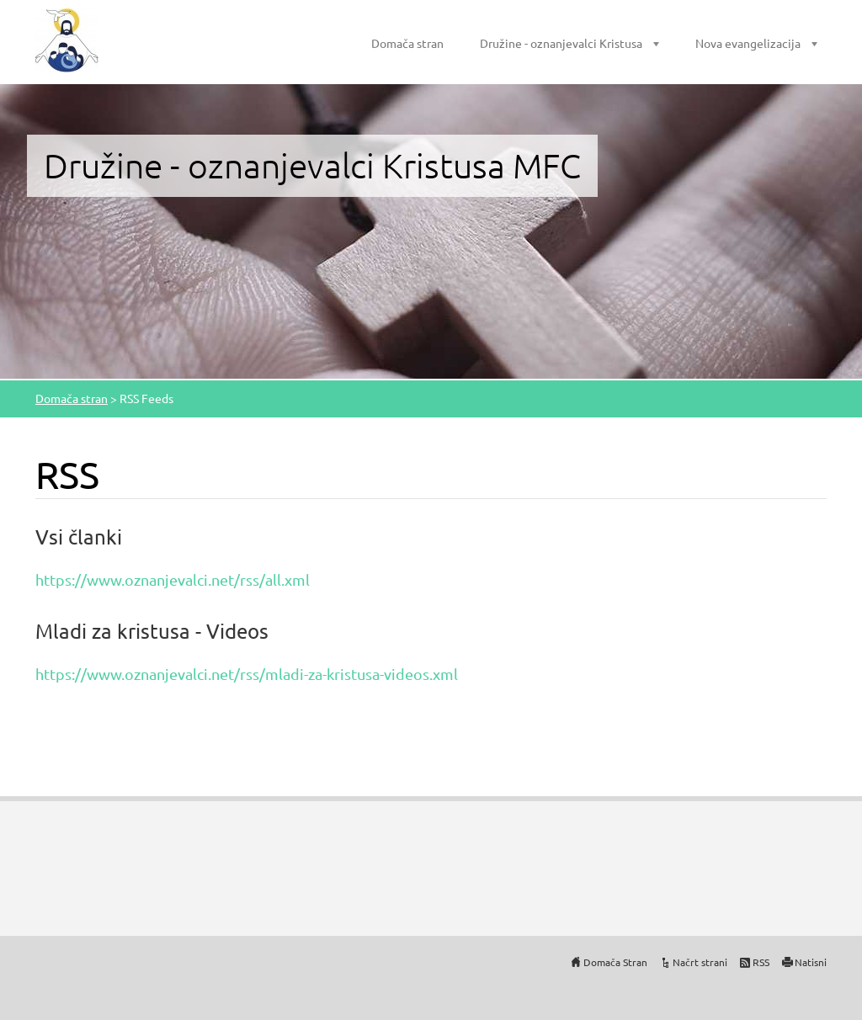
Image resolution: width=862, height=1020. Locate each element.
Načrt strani (700, 962)
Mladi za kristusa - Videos (152, 631)
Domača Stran (615, 962)
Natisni (811, 962)
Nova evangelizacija (748, 42)
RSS (761, 962)
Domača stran (407, 42)
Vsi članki (78, 536)
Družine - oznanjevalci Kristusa (561, 42)
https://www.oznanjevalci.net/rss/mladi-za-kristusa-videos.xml (246, 674)
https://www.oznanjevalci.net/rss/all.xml (172, 579)
